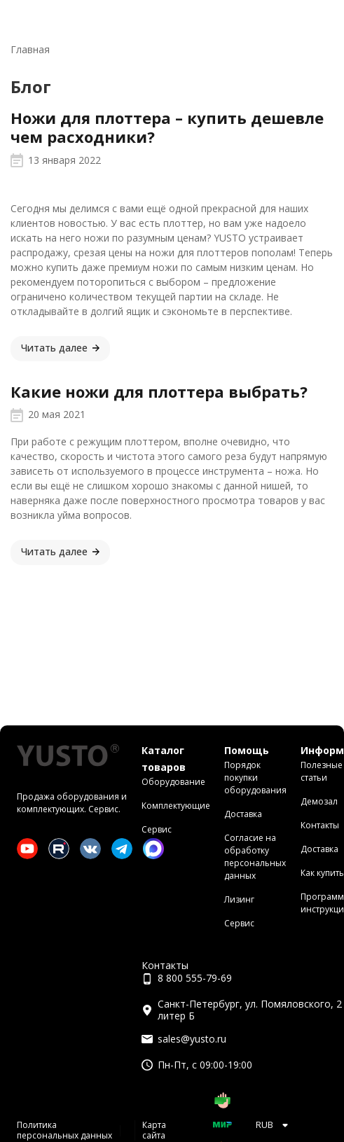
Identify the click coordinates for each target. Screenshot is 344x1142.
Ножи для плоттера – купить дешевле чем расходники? (167, 127)
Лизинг (239, 899)
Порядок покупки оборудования (255, 777)
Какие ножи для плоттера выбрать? (159, 391)
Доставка (243, 814)
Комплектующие (176, 806)
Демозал (319, 801)
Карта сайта (154, 1130)
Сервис (157, 829)
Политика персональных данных (64, 1130)
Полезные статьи (322, 771)
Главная (30, 49)
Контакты (320, 825)
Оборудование (173, 782)
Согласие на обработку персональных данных (255, 857)
